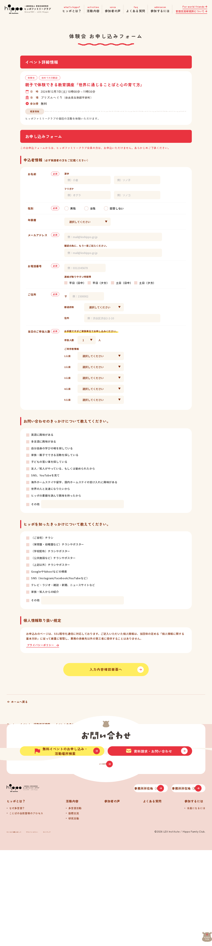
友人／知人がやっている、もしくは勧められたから (63, 468)
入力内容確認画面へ (106, 672)
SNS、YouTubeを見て (45, 475)
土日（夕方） (147, 283)
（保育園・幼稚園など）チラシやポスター (57, 544)
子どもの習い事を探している (49, 462)
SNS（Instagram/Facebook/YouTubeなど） (60, 578)
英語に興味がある (42, 435)
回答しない (117, 208)
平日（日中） (77, 283)
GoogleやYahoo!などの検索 (49, 571)
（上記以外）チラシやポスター (50, 565)
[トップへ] (41, 880)
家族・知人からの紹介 (45, 592)
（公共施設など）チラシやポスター (53, 558)
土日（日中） (124, 283)
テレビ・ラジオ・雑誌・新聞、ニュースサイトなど (63, 585)
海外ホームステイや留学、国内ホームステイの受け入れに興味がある (74, 482)
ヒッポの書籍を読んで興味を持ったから (56, 495)
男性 (73, 208)
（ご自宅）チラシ (42, 538)
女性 (93, 208)
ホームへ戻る (19, 707)
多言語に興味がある (43, 441)
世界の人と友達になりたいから (50, 489)
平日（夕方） (101, 283)
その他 (35, 504)
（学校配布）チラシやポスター (50, 551)
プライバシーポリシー (41, 645)
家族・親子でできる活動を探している (55, 455)
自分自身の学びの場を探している (52, 448)
